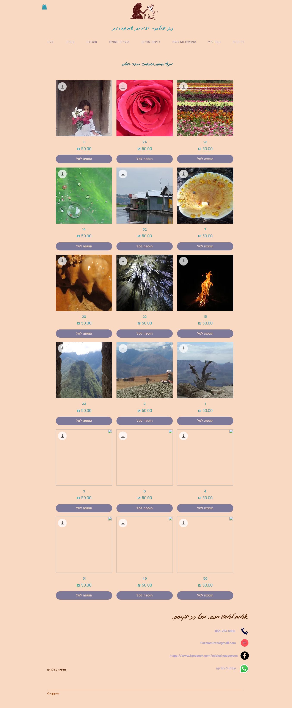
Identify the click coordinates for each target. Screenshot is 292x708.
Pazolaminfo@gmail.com (218, 643)
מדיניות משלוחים (56, 669)
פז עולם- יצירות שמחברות (143, 28)
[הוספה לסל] (205, 159)
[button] (44, 6)
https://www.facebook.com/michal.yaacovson (204, 655)
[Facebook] (244, 655)
